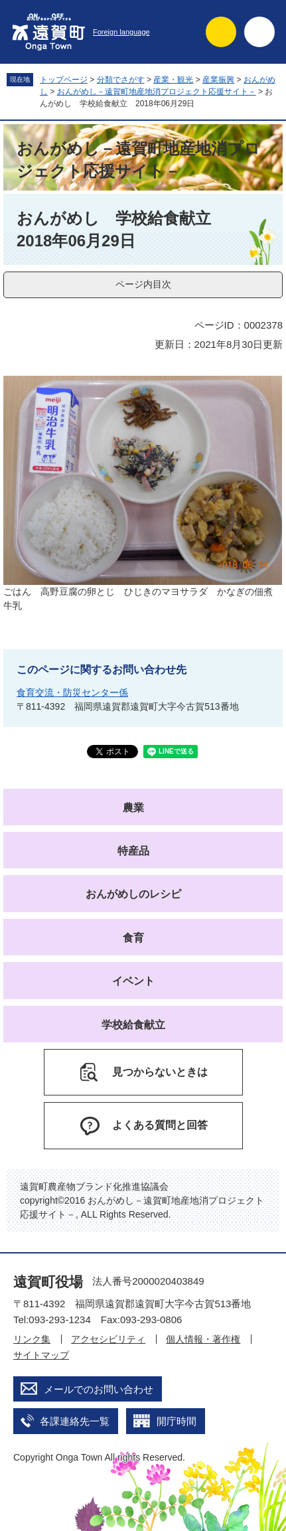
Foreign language (121, 32)
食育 (133, 937)
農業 (133, 807)
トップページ (64, 79)
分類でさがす (121, 79)
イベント (133, 981)
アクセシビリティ (108, 1339)
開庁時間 (176, 1421)
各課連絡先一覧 (74, 1421)
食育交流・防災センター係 (72, 692)
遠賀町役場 (48, 1281)
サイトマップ (41, 1355)
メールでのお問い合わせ (98, 1389)
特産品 (133, 850)
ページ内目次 (143, 284)
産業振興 (218, 79)
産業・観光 (173, 79)
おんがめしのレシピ (133, 894)
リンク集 (31, 1339)
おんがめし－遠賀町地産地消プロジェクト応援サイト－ (156, 91)
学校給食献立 (133, 1024)
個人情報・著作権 (203, 1339)
